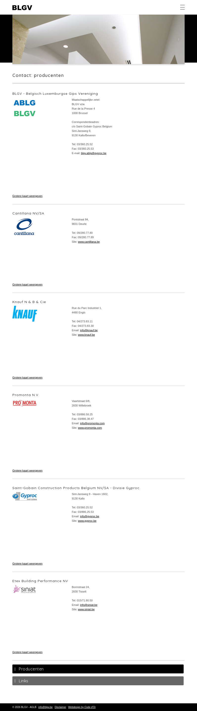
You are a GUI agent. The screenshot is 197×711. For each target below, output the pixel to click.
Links (23, 680)
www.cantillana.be (89, 241)
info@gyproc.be (89, 516)
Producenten (31, 668)
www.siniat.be (86, 609)
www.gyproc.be (87, 520)
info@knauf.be (89, 330)
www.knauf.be (86, 334)
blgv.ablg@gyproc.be (93, 153)
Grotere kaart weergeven (27, 195)
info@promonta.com (92, 423)
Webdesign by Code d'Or (82, 707)
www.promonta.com (90, 427)
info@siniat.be (89, 604)
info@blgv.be (45, 707)
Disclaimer (60, 707)
